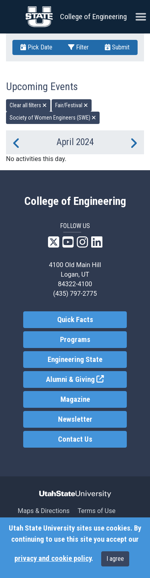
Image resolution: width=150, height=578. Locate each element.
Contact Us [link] (75, 439)
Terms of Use (97, 511)
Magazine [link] (75, 399)
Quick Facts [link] (75, 319)
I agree (115, 558)
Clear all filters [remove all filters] (28, 105)
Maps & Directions (44, 511)
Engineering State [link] (75, 359)
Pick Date (36, 47)
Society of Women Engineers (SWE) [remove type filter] (53, 117)
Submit (117, 47)
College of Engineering (93, 16)
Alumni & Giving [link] (86, 379)
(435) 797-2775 (75, 293)
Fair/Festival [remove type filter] (71, 105)
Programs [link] (75, 339)
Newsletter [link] (75, 419)
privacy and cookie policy (52, 558)
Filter (78, 47)
